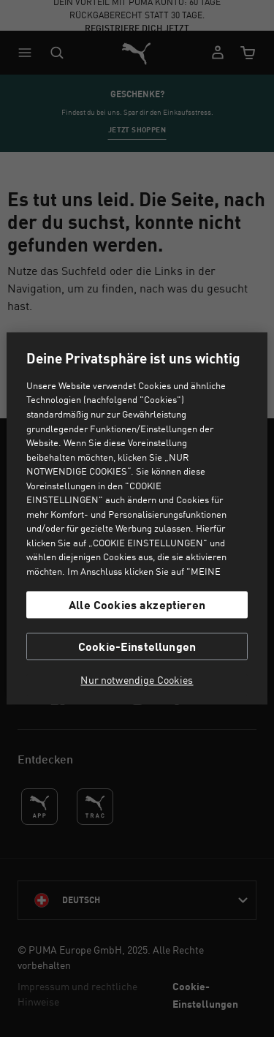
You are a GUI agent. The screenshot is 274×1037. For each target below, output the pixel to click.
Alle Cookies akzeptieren (137, 604)
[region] (137, 518)
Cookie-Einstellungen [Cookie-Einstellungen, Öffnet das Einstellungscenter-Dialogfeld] (137, 647)
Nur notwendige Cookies (136, 681)
